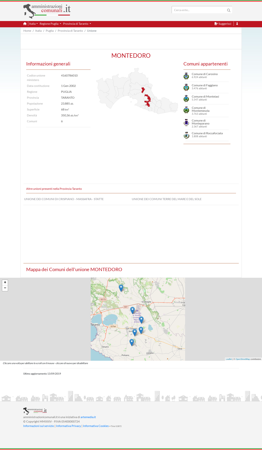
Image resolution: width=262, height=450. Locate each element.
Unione (91, 30)
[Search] (199, 9)
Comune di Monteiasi (205, 96)
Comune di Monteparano (200, 122)
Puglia (50, 30)
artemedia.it (88, 417)
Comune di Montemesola (200, 109)
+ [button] (5, 282)
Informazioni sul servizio (38, 426)
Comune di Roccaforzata (207, 133)
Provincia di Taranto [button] (76, 23)
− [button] (5, 288)
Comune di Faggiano (205, 85)
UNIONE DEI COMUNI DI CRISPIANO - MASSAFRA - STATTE (64, 199)
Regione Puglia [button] (49, 23)
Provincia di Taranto (70, 30)
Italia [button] (32, 23)
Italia (38, 30)
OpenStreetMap (243, 359)
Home (27, 30)
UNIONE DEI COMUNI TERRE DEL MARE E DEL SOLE (167, 199)
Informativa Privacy (68, 426)
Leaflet (229, 359)
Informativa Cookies (96, 426)
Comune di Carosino (205, 74)
